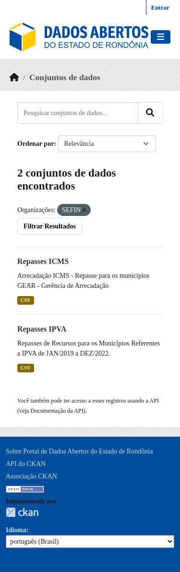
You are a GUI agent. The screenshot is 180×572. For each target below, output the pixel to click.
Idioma (16, 530)
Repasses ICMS (43, 261)
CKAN (22, 512)
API (154, 400)
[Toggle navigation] (160, 37)
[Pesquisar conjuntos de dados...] (77, 112)
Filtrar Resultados (50, 226)
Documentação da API (57, 410)
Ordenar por (35, 143)
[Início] (14, 77)
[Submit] (150, 112)
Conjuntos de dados (64, 77)
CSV (26, 300)
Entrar (160, 7)
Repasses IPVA (41, 329)
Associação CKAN (31, 476)
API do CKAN (26, 463)
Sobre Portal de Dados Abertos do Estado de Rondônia (79, 451)
